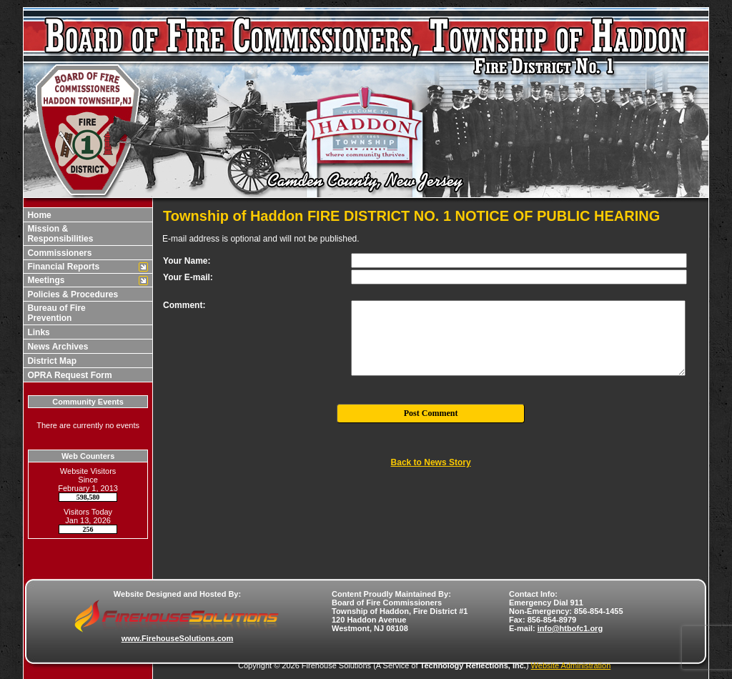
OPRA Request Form (68, 375)
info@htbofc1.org (570, 628)
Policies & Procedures (71, 294)
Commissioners (58, 253)
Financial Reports (62, 267)
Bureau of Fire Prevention (55, 313)
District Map (50, 361)
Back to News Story (431, 462)
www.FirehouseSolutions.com (178, 638)
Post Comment (431, 413)
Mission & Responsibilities (59, 234)
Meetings (44, 280)
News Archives (56, 347)
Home (38, 215)
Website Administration (571, 665)
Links (37, 332)
